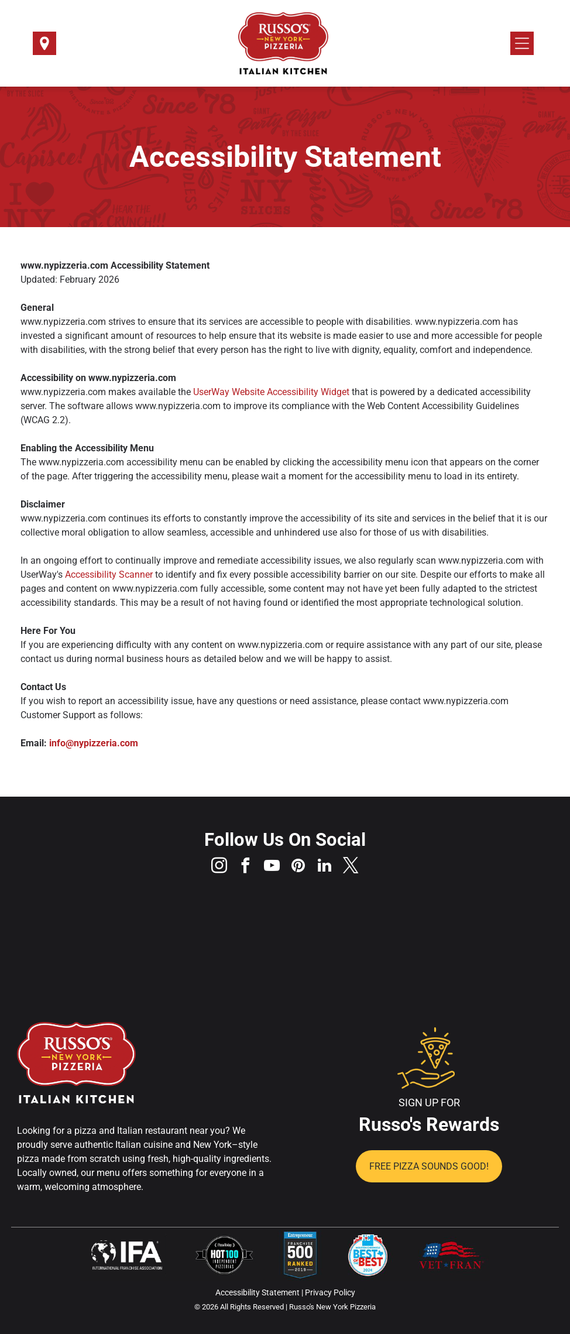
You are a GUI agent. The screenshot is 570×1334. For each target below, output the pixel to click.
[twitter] (351, 867)
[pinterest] (298, 867)
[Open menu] (522, 43)
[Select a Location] (44, 47)
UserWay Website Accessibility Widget (271, 391)
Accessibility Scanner (109, 574)
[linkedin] (324, 867)
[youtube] (272, 867)
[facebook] (245, 867)
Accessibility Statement (257, 1292)
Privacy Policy (330, 1292)
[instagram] (219, 867)
